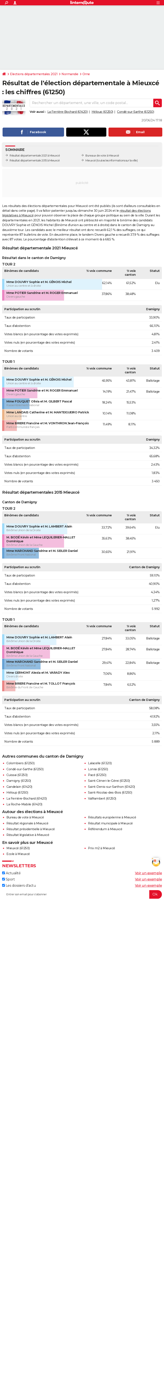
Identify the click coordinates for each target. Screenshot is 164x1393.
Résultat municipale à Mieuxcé (110, 823)
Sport (8, 879)
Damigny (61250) (18, 781)
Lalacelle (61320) (100, 763)
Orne (86, 74)
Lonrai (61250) (98, 769)
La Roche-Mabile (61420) (24, 804)
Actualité (11, 873)
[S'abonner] (82, 894)
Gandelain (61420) (19, 787)
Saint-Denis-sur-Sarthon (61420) (111, 787)
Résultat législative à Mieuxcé (27, 835)
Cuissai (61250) (17, 775)
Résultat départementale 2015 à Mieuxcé (35, 160)
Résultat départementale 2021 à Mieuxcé (35, 155)
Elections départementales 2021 (33, 74)
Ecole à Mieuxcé (18, 854)
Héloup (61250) (102, 112)
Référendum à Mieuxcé (105, 829)
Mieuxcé (90, 160)
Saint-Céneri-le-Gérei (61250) (109, 781)
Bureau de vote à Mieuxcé (25, 817)
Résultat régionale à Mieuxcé (27, 823)
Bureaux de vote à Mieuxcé (102, 155)
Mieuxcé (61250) (18, 848)
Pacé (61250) (97, 775)
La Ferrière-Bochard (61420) (67, 112)
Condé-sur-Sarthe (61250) (135, 112)
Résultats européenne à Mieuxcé (112, 817)
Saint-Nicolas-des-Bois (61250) (110, 792)
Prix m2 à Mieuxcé (101, 848)
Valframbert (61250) (102, 798)
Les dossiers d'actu (19, 885)
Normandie (70, 74)
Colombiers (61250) (20, 763)
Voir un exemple (148, 873)
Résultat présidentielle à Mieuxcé (30, 829)
